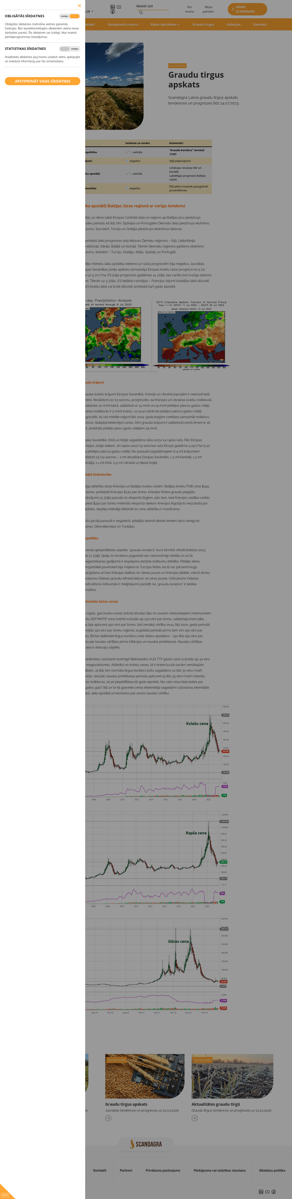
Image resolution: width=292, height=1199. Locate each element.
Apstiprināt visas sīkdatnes (42, 81)
